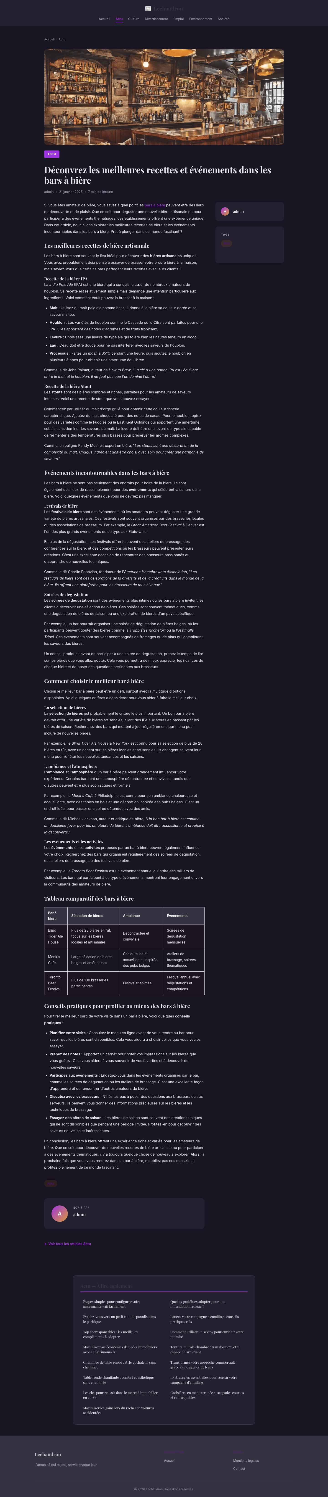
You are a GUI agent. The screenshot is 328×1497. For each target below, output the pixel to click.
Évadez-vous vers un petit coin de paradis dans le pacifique (119, 1319)
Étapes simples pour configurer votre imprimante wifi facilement (112, 1304)
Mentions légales (246, 1461)
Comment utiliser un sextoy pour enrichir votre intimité (207, 1334)
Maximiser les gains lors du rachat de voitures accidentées (118, 1410)
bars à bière (155, 205)
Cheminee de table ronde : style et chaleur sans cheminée (119, 1364)
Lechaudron (164, 8)
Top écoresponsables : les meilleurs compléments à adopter (110, 1334)
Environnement (200, 19)
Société (223, 19)
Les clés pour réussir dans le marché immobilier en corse (120, 1395)
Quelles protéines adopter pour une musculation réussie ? (198, 1304)
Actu (119, 19)
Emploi (178, 19)
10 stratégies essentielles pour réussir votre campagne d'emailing (203, 1379)
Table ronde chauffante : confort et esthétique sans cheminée (118, 1379)
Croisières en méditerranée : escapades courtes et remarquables (207, 1395)
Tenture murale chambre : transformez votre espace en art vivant (205, 1349)
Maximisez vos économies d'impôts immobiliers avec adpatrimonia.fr (120, 1349)
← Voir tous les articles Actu (67, 1244)
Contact (239, 1469)
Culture (133, 19)
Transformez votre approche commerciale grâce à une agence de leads (203, 1364)
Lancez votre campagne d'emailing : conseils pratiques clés (204, 1319)
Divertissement (156, 19)
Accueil (104, 19)
